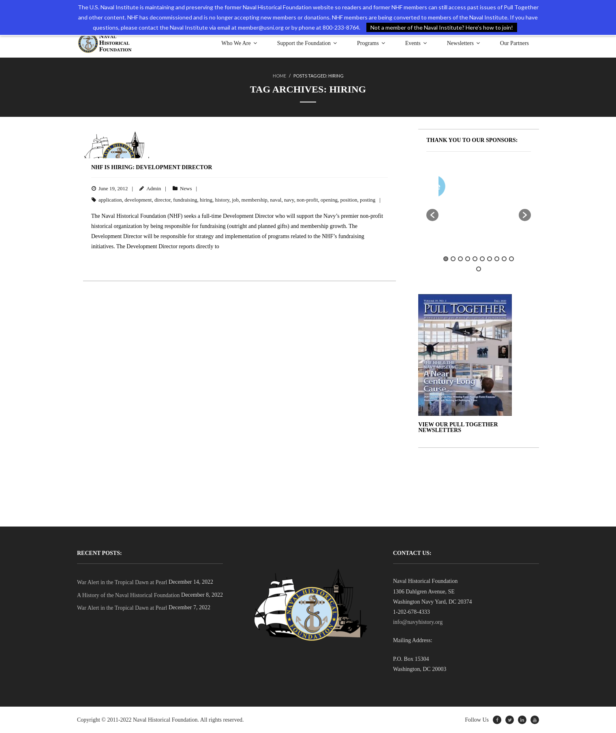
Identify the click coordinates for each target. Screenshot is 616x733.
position (348, 200)
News (186, 188)
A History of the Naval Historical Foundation (128, 595)
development (138, 200)
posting (367, 200)
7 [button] (489, 258)
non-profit (307, 200)
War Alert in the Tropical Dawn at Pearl (122, 582)
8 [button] (496, 258)
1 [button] (445, 258)
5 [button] (475, 258)
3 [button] (460, 258)
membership (254, 200)
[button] (432, 215)
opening (329, 200)
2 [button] (453, 258)
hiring (206, 200)
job (235, 200)
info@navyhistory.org (418, 622)
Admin (153, 188)
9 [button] (504, 258)
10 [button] (511, 258)
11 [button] (478, 269)
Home (279, 75)
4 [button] (467, 258)
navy (289, 200)
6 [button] (482, 258)
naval (275, 200)
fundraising (185, 200)
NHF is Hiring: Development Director (151, 167)
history (222, 200)
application (110, 200)
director (162, 200)
